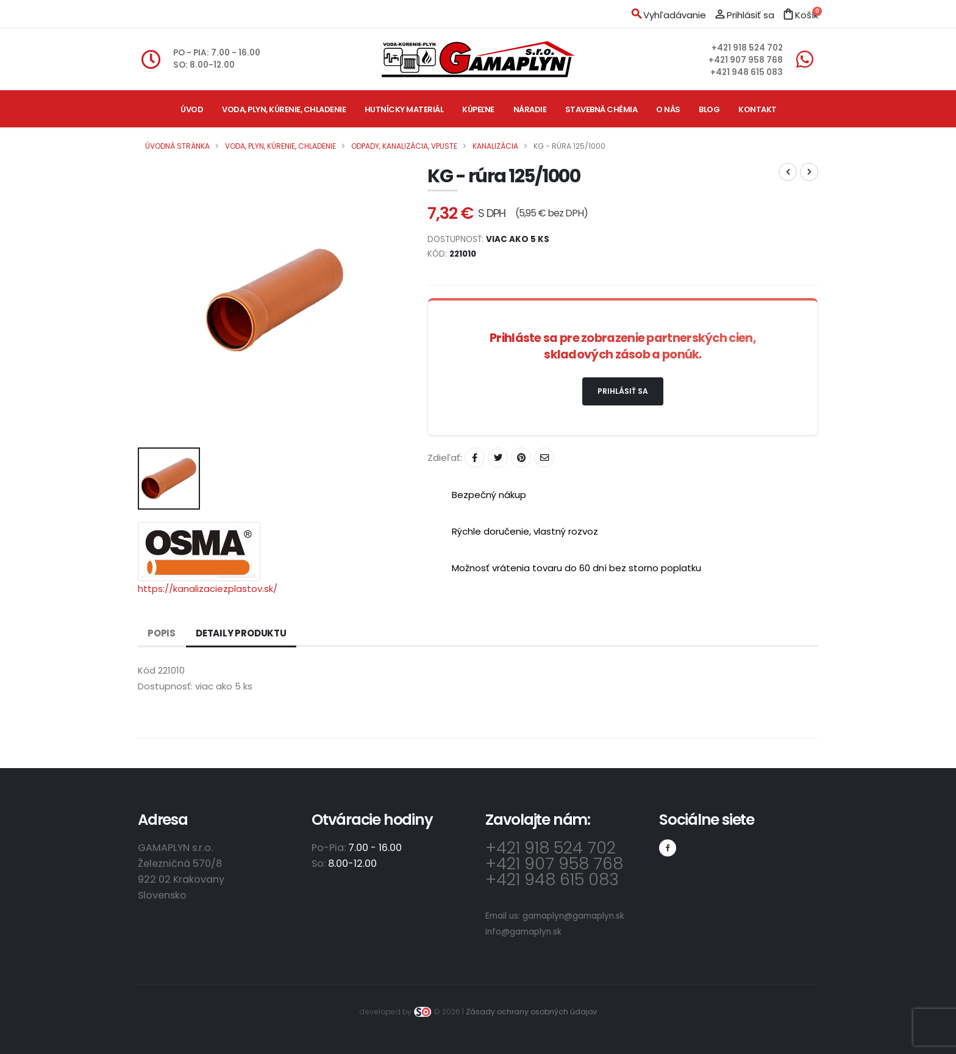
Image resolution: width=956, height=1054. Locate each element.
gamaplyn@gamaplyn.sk (573, 916)
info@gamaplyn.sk (523, 932)
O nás (668, 109)
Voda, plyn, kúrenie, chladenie (284, 109)
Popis (162, 633)
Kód (146, 670)
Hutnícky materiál (404, 109)
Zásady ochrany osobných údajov (531, 1011)
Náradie (530, 109)
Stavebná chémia (601, 109)
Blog (709, 109)
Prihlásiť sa (623, 391)
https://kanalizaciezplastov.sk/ (207, 588)
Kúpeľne (478, 109)
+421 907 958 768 (745, 60)
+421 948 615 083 (746, 72)
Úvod (191, 109)
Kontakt (757, 109)
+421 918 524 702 (747, 48)
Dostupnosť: (165, 686)
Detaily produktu (241, 633)
